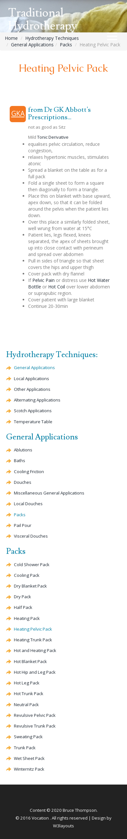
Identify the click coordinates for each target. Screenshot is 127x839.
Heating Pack (27, 618)
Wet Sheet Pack (29, 758)
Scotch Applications (33, 411)
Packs (66, 44)
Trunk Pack (35, 726)
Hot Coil (56, 287)
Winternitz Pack (29, 769)
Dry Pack (22, 597)
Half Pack (23, 607)
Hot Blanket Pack (30, 661)
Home (11, 38)
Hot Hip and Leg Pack (35, 672)
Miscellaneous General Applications (49, 493)
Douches (22, 482)
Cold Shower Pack (31, 564)
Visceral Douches (31, 536)
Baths (19, 460)
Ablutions (23, 450)
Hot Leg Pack (26, 683)
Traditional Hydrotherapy (42, 19)
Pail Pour (22, 525)
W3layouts (63, 826)
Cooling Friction (29, 471)
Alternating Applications (37, 400)
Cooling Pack (26, 575)
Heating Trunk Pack (33, 640)
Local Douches (28, 504)
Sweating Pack (28, 737)
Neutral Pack (26, 704)
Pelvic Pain (43, 280)
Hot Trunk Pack (28, 693)
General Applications (32, 44)
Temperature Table (33, 422)
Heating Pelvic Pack (33, 629)
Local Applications (31, 378)
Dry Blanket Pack (30, 586)
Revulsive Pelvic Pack (35, 715)
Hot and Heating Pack (35, 650)
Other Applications (32, 389)
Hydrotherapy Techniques (52, 38)
